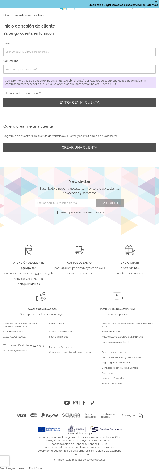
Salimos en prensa (58, 337)
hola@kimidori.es (19, 350)
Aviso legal (107, 373)
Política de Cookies (112, 383)
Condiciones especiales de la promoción (71, 352)
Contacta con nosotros (61, 332)
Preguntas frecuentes (60, 347)
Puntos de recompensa (114, 352)
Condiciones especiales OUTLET (119, 342)
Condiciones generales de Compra (120, 368)
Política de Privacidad (113, 378)
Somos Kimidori (57, 324)
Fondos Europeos (111, 332)
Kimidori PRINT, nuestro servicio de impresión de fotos (127, 325)
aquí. (113, 84)
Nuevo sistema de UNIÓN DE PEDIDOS (122, 337)
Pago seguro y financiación (116, 362)
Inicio (6, 15)
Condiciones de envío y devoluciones (121, 357)
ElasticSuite (35, 468)
